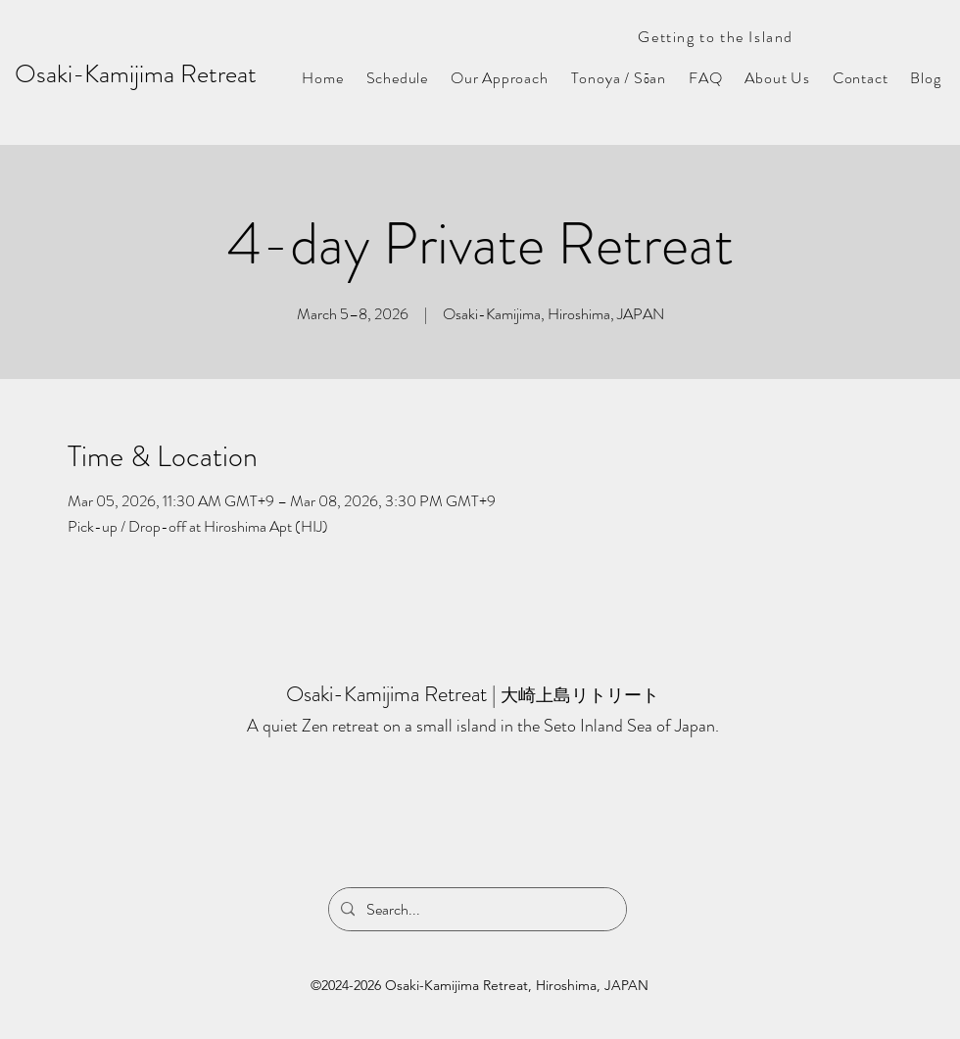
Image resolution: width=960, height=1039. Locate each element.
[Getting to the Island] (703, 37)
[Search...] (475, 909)
